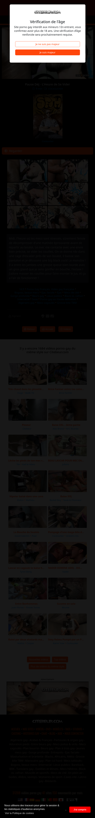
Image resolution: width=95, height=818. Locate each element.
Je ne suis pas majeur (47, 44)
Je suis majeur (47, 52)
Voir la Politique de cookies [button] (19, 813)
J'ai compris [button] (80, 809)
